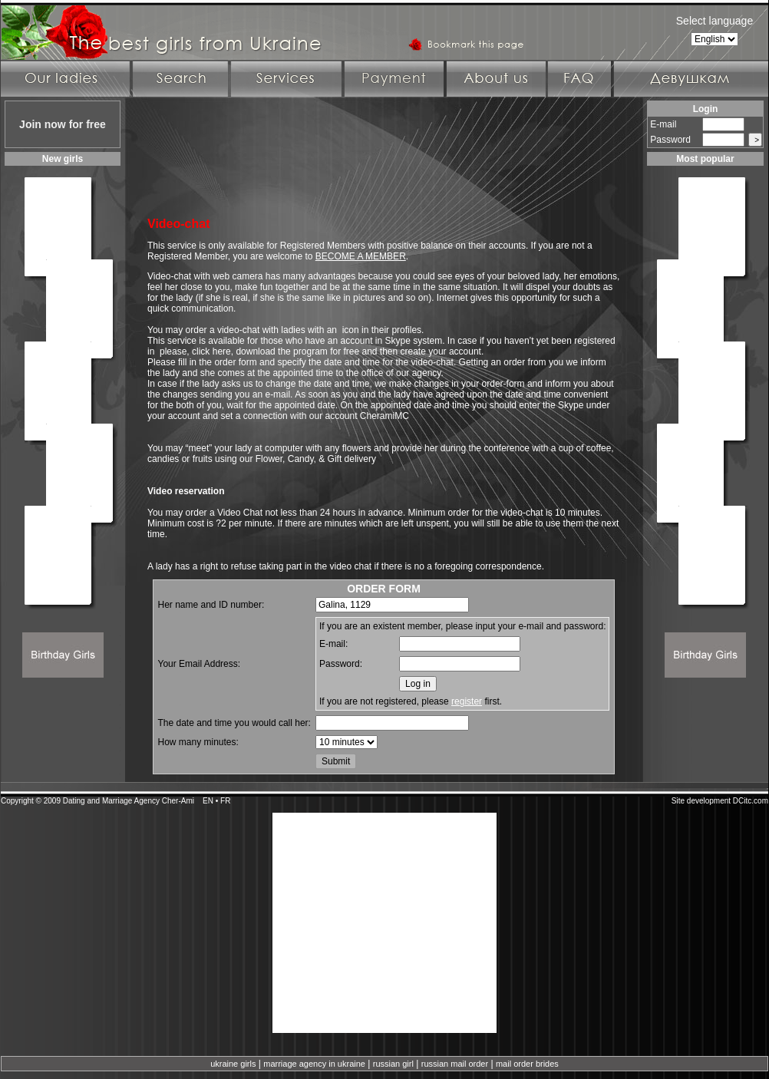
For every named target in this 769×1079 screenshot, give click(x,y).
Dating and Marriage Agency (111, 801)
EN (208, 801)
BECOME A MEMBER (360, 256)
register (466, 701)
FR (225, 801)
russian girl (393, 1063)
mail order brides (527, 1063)
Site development (701, 801)
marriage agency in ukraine (314, 1063)
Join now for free (62, 124)
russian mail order (454, 1063)
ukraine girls (233, 1063)
